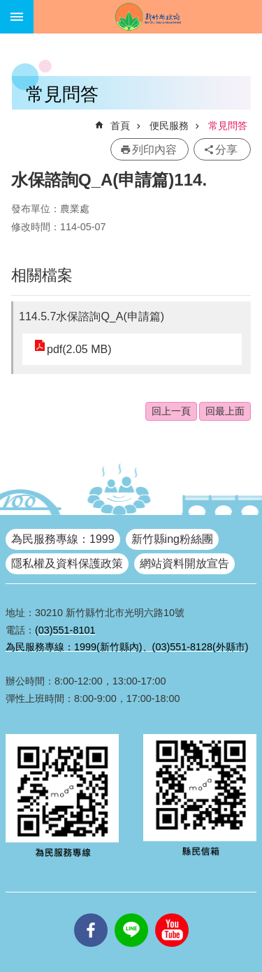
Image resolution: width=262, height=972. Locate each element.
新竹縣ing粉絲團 (172, 539)
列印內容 (154, 150)
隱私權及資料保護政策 (67, 563)
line (131, 913)
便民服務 (169, 125)
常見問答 (227, 125)
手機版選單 (17, 16)
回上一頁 (171, 411)
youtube (172, 913)
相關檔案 (42, 275)
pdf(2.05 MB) (79, 349)
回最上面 (225, 411)
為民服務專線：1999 (63, 539)
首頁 (120, 125)
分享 (226, 150)
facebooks (91, 913)
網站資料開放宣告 (184, 563)
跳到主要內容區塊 (7, 7)
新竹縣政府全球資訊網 (148, 16)
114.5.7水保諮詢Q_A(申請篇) (91, 316)
